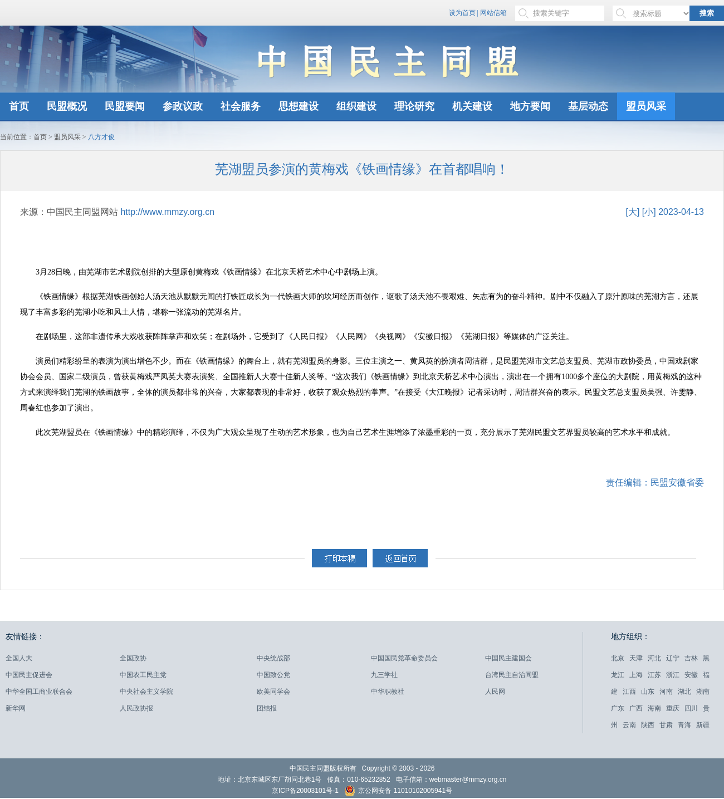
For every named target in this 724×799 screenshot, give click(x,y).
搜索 (706, 13)
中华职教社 (387, 691)
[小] (649, 212)
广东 (617, 708)
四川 (691, 708)
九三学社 (384, 675)
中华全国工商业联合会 (39, 691)
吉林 (691, 658)
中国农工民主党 (143, 675)
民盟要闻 (125, 106)
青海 (684, 725)
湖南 (703, 691)
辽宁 (672, 658)
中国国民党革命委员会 (404, 658)
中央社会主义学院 (146, 691)
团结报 (267, 708)
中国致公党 (273, 675)
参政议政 (183, 106)
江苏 (654, 675)
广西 (636, 708)
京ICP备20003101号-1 (305, 791)
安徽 (691, 675)
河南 (666, 691)
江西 (629, 691)
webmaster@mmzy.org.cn (468, 779)
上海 (636, 675)
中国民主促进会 (29, 675)
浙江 (672, 675)
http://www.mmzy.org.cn (167, 212)
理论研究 (414, 106)
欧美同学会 (273, 691)
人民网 (495, 691)
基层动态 (588, 106)
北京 (617, 658)
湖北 (684, 691)
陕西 (647, 725)
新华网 (16, 708)
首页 (19, 106)
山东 (647, 691)
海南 (654, 708)
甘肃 (666, 725)
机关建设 (472, 106)
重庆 (672, 708)
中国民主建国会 (508, 658)
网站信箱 (493, 13)
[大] (632, 212)
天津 (636, 658)
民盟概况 (67, 106)
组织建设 (356, 106)
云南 (629, 725)
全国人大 (19, 658)
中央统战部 (273, 658)
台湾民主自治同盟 (512, 675)
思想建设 (298, 106)
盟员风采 (646, 106)
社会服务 (241, 106)
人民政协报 (136, 708)
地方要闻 (530, 106)
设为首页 (462, 13)
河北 (654, 658)
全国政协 (133, 658)
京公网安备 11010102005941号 (398, 792)
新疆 (703, 725)
